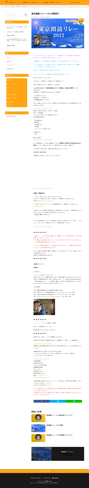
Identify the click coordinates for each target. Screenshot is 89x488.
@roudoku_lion (47, 383)
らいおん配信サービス (34, 2)
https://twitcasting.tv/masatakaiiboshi (43, 343)
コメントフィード (11, 65)
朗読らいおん (13, 2)
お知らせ (12, 6)
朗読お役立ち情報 (12, 95)
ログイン (9, 57)
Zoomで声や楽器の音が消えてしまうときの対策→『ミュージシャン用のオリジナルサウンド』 (16, 40)
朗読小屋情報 (11, 102)
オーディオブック (12, 84)
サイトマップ (46, 478)
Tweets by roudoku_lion (11, 117)
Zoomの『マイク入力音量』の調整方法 (15, 31)
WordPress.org (10, 68)
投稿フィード (10, 61)
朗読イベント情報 (12, 99)
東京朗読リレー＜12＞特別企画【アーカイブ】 (59, 415)
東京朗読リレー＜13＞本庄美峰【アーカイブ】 (59, 435)
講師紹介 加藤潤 (10, 35)
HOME (7, 6)
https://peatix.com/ (49, 200)
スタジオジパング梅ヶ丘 (40, 323)
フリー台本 (10, 91)
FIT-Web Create (42, 482)
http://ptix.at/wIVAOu (39, 206)
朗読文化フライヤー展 (55, 2)
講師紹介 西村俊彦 (11, 45)
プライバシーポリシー (36, 478)
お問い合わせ (55, 478)
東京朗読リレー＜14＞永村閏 (54, 425)
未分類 (9, 106)
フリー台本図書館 (44, 2)
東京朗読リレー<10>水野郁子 (21, 6)
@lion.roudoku (48, 385)
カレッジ (19, 2)
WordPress (55, 482)
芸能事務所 (25, 2)
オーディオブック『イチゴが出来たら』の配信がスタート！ (16, 27)
